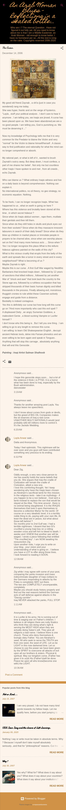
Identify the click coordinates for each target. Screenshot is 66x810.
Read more (57, 719)
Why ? (5, 761)
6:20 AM (18, 429)
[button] (62, 48)
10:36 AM (18, 668)
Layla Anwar (20, 438)
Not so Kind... (9, 694)
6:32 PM (18, 457)
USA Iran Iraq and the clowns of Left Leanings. (26, 728)
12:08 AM (18, 559)
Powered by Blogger (33, 798)
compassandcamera (39, 804)
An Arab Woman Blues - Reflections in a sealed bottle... (33, 14)
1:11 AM (18, 604)
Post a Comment (13, 675)
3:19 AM (18, 392)
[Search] (62, 5)
